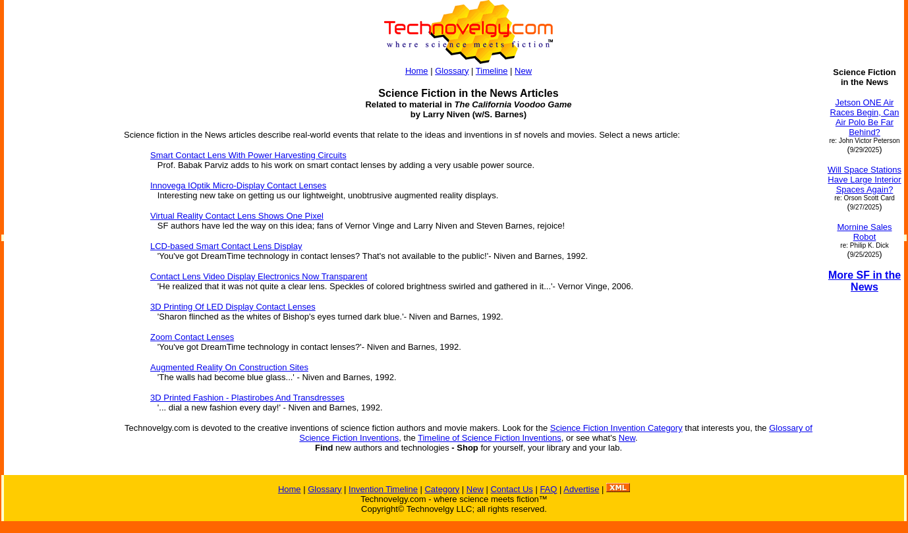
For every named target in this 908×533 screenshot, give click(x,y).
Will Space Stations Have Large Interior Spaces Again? (864, 179)
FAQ (548, 489)
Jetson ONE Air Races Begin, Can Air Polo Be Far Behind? (864, 117)
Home (416, 71)
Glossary (451, 71)
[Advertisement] (58, 265)
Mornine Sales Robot (864, 232)
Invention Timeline (383, 489)
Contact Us (511, 489)
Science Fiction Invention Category (616, 428)
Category (441, 489)
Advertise (581, 489)
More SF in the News (864, 281)
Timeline (492, 71)
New (523, 71)
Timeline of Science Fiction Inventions (489, 438)
